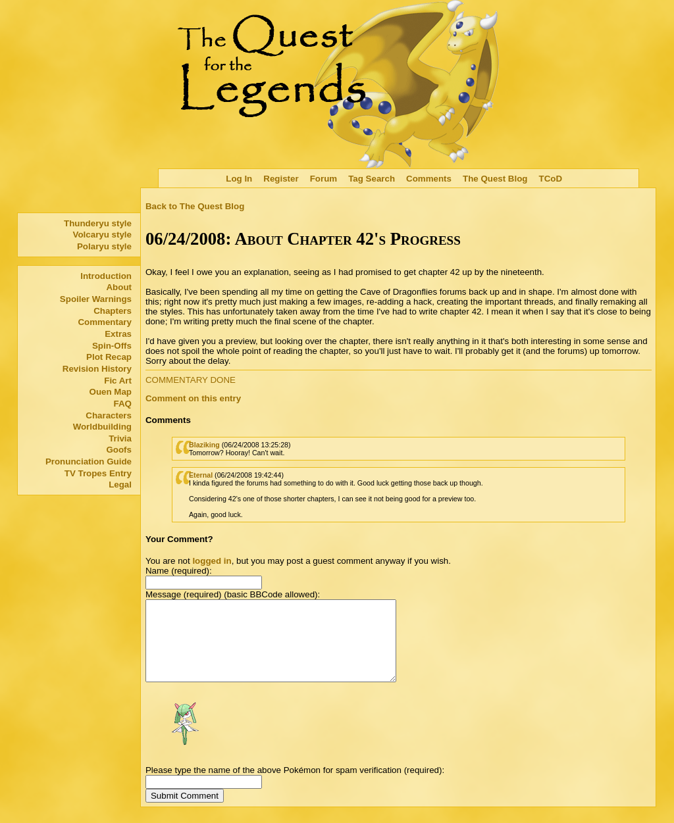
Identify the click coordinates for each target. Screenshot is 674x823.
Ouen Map (111, 392)
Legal (120, 484)
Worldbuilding (102, 427)
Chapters (112, 311)
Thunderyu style (98, 223)
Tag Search (371, 179)
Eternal (201, 475)
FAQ (123, 404)
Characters (109, 415)
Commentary (104, 322)
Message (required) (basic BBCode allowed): (232, 594)
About (119, 287)
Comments (429, 179)
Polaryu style (104, 246)
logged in (211, 561)
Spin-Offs (112, 346)
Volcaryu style (102, 234)
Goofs (119, 450)
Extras (118, 334)
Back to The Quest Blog (194, 206)
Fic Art (118, 381)
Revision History (97, 369)
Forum (323, 179)
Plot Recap (109, 357)
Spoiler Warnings (96, 299)
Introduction (106, 276)
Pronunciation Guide (88, 461)
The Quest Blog (495, 179)
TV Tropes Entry (98, 473)
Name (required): (178, 571)
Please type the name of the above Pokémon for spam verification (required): (294, 786)
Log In (239, 179)
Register (280, 179)
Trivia (120, 438)
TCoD (551, 179)
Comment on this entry (193, 398)
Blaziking (204, 445)
